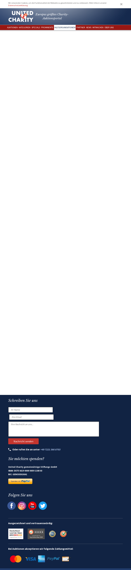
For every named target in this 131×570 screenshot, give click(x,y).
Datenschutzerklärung (18, 5)
